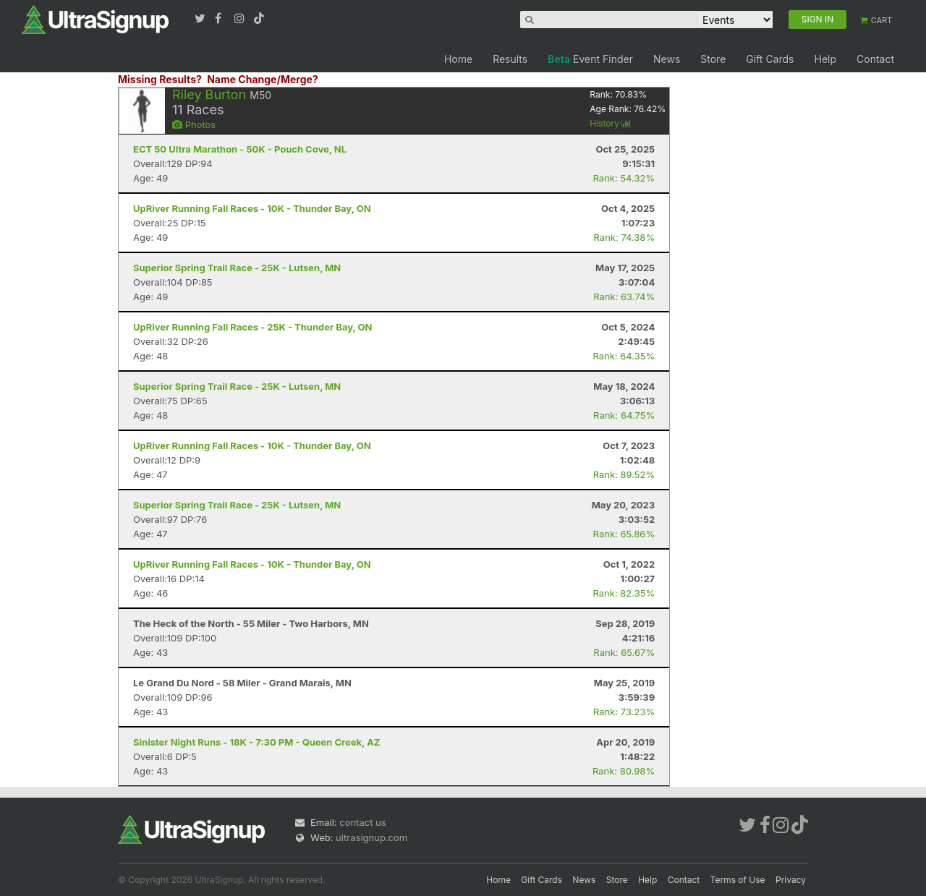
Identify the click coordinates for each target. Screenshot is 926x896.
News (666, 59)
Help (825, 59)
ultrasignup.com (371, 837)
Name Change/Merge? (262, 79)
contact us (362, 822)
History (611, 123)
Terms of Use (737, 879)
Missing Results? (160, 79)
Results (510, 59)
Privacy (791, 879)
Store (713, 59)
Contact (875, 59)
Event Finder (590, 59)
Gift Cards (770, 59)
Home (458, 59)
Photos (194, 124)
